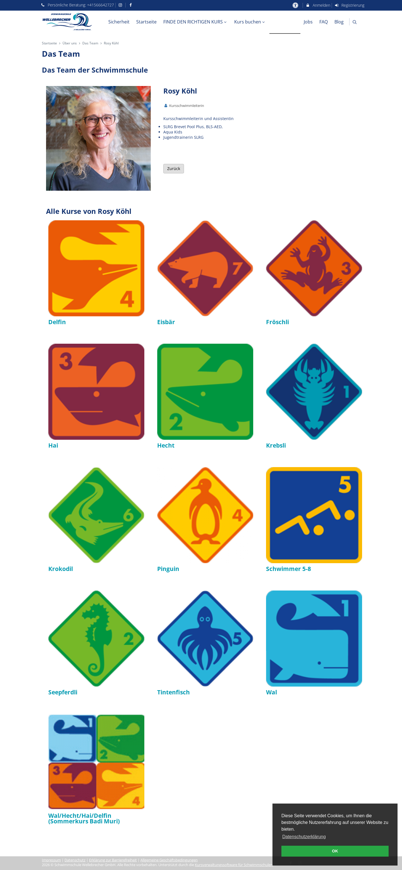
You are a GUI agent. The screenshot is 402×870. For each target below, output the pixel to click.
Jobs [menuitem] (308, 22)
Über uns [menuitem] (285, 22)
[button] (355, 22)
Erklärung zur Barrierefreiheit (113, 860)
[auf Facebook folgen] (131, 5)
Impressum (51, 860)
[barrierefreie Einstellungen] (295, 5)
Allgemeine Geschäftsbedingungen (169, 860)
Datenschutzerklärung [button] (304, 836)
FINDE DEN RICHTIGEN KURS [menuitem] (195, 22)
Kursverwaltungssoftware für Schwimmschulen (234, 864)
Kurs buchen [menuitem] (250, 22)
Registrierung (349, 5)
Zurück (173, 168)
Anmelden (317, 5)
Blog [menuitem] (339, 22)
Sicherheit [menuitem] (119, 22)
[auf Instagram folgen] (121, 5)
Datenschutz (74, 860)
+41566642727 (100, 5)
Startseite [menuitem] (146, 22)
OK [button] (335, 851)
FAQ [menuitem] (323, 22)
